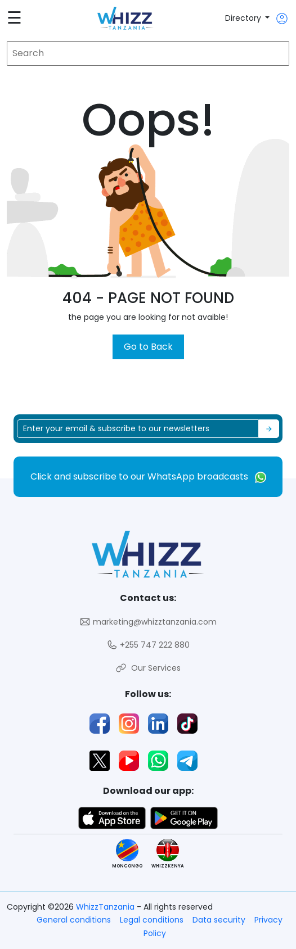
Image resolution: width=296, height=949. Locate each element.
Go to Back (148, 346)
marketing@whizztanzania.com (148, 622)
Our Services (148, 668)
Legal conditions (151, 919)
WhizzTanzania (106, 906)
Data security (218, 919)
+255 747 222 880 (148, 645)
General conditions (74, 919)
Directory (244, 18)
